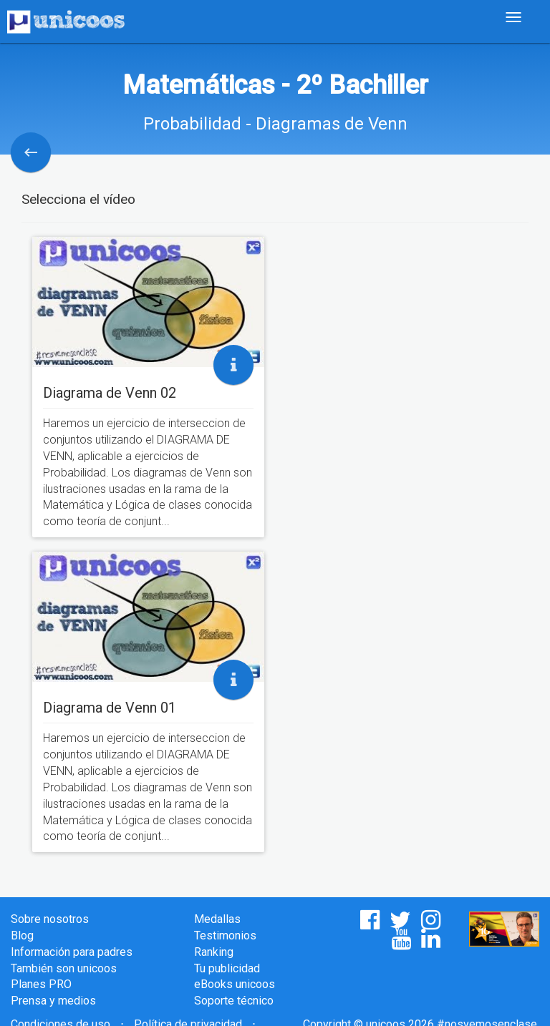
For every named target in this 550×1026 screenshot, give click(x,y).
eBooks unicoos (234, 984)
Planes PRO (41, 984)
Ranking (213, 952)
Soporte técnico (234, 1000)
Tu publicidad (227, 968)
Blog (22, 935)
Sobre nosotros (50, 919)
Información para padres (71, 952)
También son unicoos (64, 968)
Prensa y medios (53, 1000)
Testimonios (225, 935)
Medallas (217, 919)
